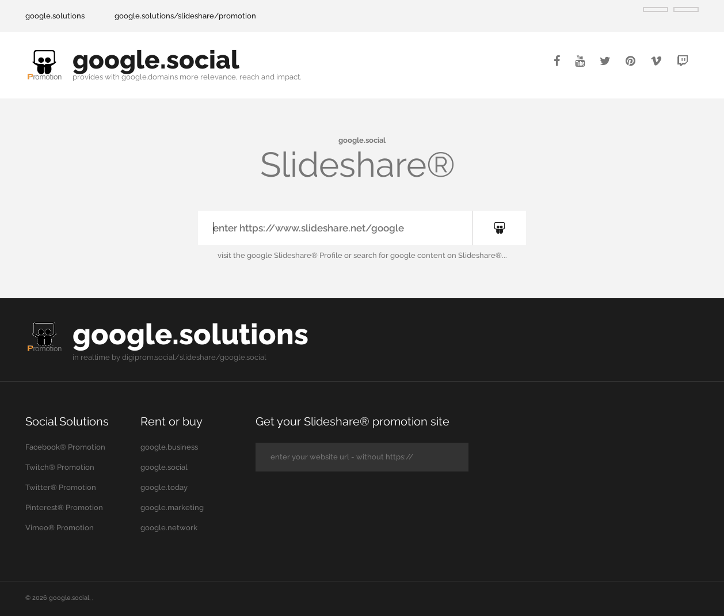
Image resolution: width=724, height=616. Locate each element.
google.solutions (55, 16)
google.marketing (172, 507)
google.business (169, 447)
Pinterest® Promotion (64, 507)
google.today (164, 487)
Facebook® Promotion (65, 447)
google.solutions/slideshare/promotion (185, 16)
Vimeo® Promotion (59, 527)
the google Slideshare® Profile (287, 255)
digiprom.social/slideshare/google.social (194, 357)
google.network (168, 527)
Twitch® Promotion (59, 467)
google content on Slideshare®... (448, 255)
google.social (156, 59)
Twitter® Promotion (60, 487)
